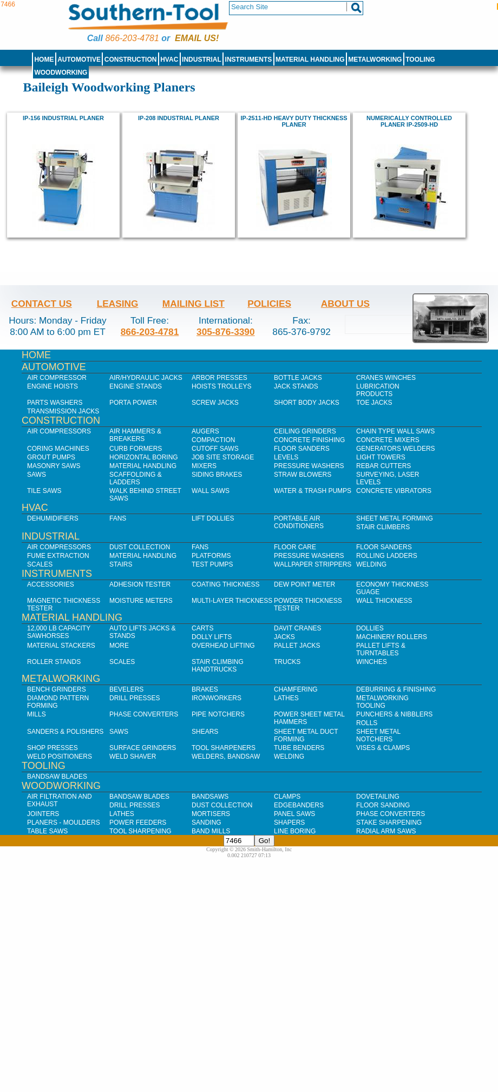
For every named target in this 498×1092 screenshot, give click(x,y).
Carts (202, 628)
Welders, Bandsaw (226, 756)
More (119, 645)
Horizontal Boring (143, 457)
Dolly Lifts (212, 637)
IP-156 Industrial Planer (63, 118)
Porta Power (133, 402)
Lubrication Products (377, 390)
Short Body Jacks (306, 402)
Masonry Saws (53, 466)
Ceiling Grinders (305, 431)
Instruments (248, 59)
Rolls (366, 723)
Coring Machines (58, 448)
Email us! (197, 38)
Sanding (206, 822)
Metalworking (375, 59)
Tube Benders (299, 748)
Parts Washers (54, 402)
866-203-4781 (132, 38)
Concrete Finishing (309, 440)
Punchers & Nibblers (394, 714)
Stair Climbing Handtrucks (218, 665)
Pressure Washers (309, 466)
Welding (371, 564)
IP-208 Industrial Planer (178, 118)
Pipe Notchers (218, 714)
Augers (205, 431)
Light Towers (380, 457)
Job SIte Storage (223, 457)
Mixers (204, 466)
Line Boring (295, 831)
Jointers (43, 814)
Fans (117, 518)
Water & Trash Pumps (312, 491)
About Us (345, 303)
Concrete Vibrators (393, 491)
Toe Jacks (374, 402)
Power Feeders (137, 822)
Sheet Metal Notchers (378, 735)
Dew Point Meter (304, 584)
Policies (269, 303)
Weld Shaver (132, 756)
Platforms (211, 556)
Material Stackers (61, 645)
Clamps (287, 796)
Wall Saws (211, 491)
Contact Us (41, 303)
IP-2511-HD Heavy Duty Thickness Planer (293, 121)
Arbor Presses (219, 377)
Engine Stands (135, 386)
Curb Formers (135, 448)
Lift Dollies (213, 518)
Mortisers (211, 814)
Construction (130, 59)
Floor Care (295, 547)
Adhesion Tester (140, 584)
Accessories (50, 584)
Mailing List (193, 303)
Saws (36, 474)
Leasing (118, 303)
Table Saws (47, 831)
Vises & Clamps (383, 748)
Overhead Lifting (223, 645)
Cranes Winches (386, 377)
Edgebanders (299, 805)
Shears (205, 731)
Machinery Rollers (391, 637)
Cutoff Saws (215, 448)
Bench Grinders (56, 689)
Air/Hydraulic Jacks (145, 377)
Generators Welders (395, 448)
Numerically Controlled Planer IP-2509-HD (409, 121)
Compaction (213, 440)
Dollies (370, 628)
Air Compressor (57, 377)
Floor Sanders (302, 448)
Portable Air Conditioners (299, 522)
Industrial (201, 59)
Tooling (420, 59)
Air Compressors (59, 431)
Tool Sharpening (140, 831)
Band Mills (211, 831)
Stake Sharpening (389, 822)
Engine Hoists (52, 386)
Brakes (205, 689)
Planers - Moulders (63, 822)
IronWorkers (216, 698)
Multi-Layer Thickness (232, 600)
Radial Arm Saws (386, 831)
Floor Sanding (383, 805)
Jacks (284, 637)
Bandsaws (210, 796)
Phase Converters (143, 714)
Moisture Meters (141, 600)
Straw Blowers (302, 474)
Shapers (289, 822)
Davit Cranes (298, 628)
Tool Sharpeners (223, 748)
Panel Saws (294, 814)
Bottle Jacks (298, 377)
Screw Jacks (215, 402)
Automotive (79, 59)
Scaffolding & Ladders (135, 478)
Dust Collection (139, 547)
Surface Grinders (142, 748)
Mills (36, 714)
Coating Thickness (226, 584)
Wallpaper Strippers (312, 564)
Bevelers (126, 689)
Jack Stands (296, 386)
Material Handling (310, 59)
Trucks (287, 662)
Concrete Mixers (388, 440)
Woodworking (60, 72)
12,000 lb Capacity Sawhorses (58, 632)
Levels (286, 457)
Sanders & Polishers (65, 731)
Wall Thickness (384, 600)
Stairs (120, 564)
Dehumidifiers (52, 518)
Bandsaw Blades (57, 776)
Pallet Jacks (297, 645)
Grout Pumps (51, 457)
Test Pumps (212, 564)
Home (44, 59)
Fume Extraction (58, 556)
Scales (40, 564)
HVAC (169, 59)
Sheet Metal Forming (394, 518)
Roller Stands (54, 662)
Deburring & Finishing (396, 689)
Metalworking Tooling (382, 701)
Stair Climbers (383, 527)
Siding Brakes (217, 474)
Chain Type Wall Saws (395, 431)
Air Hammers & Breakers (135, 435)
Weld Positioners (59, 756)
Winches (371, 662)
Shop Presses (52, 748)
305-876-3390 (225, 331)
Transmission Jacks (63, 411)
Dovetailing (377, 796)
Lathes (286, 698)
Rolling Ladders (386, 556)
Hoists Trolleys (221, 386)
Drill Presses (134, 698)
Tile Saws (44, 491)
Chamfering (296, 689)
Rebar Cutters (383, 466)
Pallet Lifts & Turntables (380, 649)
